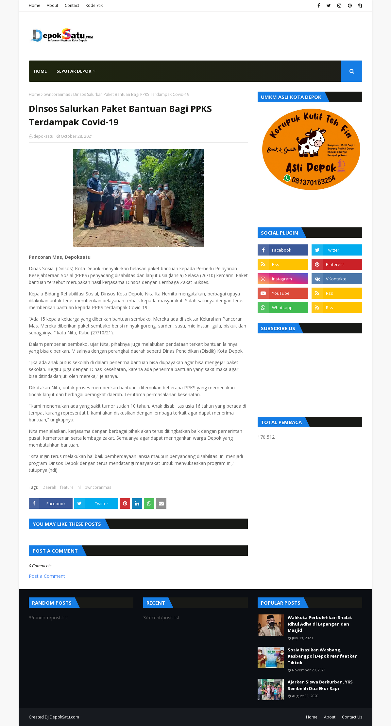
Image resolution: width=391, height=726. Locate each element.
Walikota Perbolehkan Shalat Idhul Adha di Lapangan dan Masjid (320, 623)
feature (67, 487)
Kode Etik (94, 5)
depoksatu (43, 136)
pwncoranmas (56, 94)
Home (34, 5)
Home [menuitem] (40, 71)
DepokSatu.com (64, 717)
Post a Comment (47, 576)
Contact (72, 5)
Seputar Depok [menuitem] (74, 71)
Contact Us (352, 717)
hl (79, 487)
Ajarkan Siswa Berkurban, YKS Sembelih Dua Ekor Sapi (320, 685)
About (52, 5)
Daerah (49, 487)
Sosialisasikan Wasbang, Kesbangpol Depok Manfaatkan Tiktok (323, 656)
